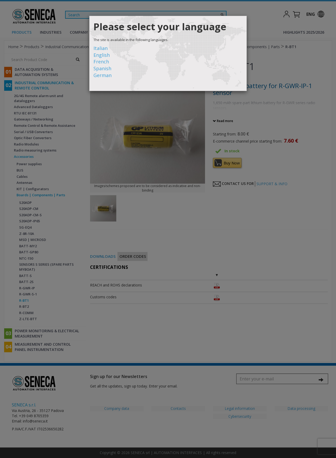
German (102, 75)
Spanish (102, 68)
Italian (100, 48)
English (101, 55)
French (101, 61)
